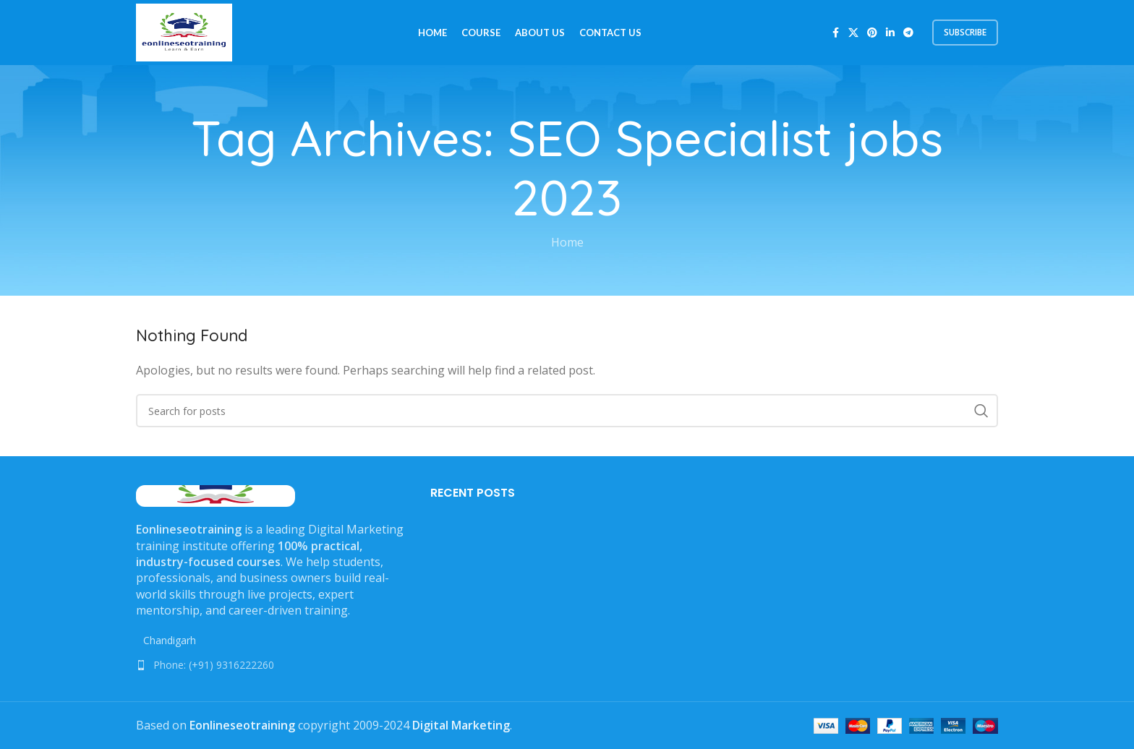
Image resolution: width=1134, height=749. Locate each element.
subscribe (965, 32)
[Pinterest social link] (872, 33)
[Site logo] (184, 31)
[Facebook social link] (835, 33)
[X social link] (853, 33)
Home (567, 242)
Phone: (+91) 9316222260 (213, 665)
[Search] (567, 410)
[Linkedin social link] (890, 33)
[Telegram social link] (908, 33)
